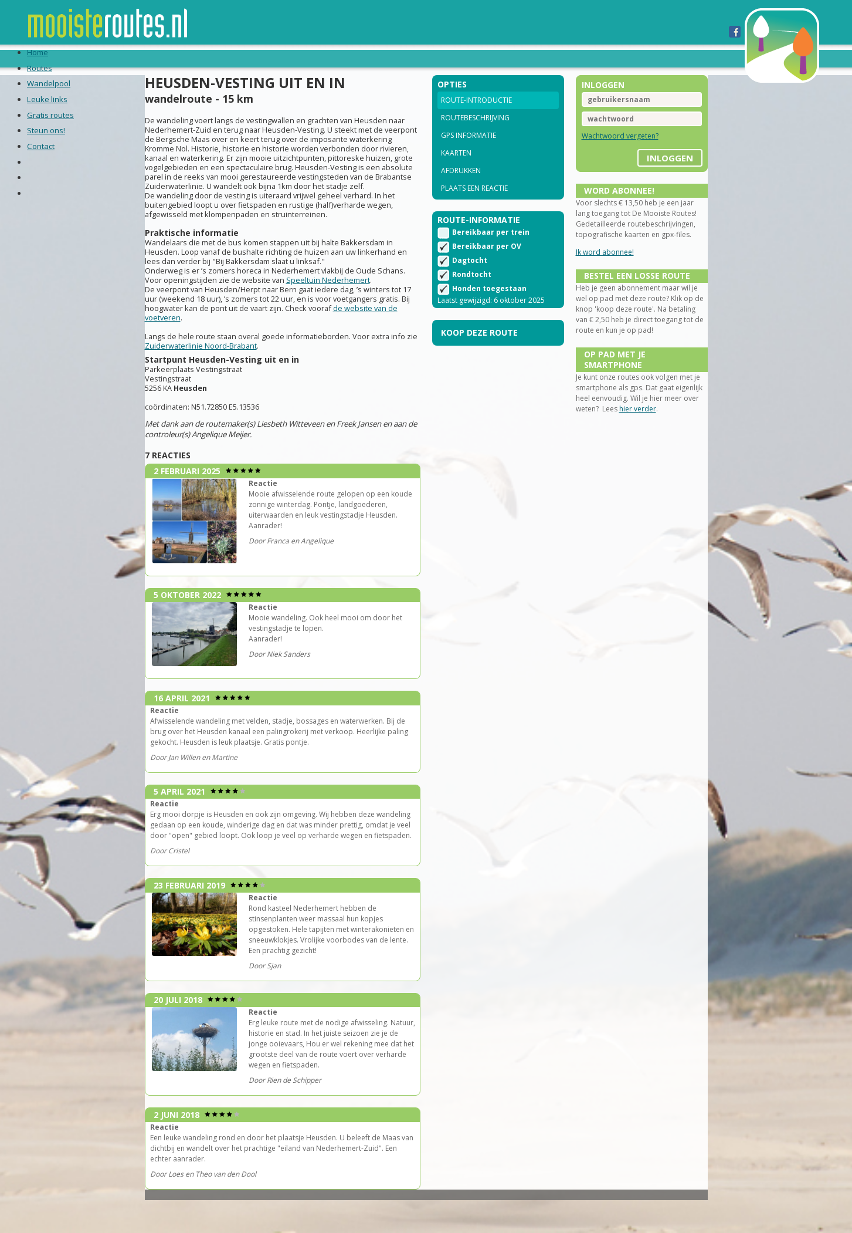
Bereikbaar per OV (486, 266)
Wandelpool (218, 58)
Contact (496, 58)
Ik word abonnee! (591, 278)
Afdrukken (461, 186)
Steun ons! (436, 58)
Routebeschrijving (475, 133)
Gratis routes (363, 58)
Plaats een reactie (474, 204)
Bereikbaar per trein (490, 252)
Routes (157, 58)
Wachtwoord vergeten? (606, 152)
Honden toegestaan (489, 308)
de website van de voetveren (247, 359)
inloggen (643, 169)
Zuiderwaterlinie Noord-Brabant (256, 387)
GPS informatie (468, 151)
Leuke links (289, 58)
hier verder (660, 464)
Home (116, 58)
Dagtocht (469, 280)
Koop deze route (479, 352)
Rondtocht (471, 294)
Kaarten (456, 169)
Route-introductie (476, 116)
